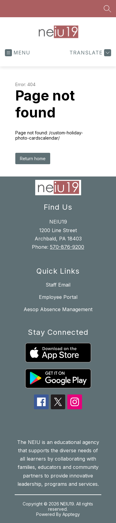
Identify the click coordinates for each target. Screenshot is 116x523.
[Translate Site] (89, 53)
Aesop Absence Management (58, 309)
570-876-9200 (67, 247)
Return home (33, 158)
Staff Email (58, 285)
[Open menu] (17, 53)
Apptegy (71, 514)
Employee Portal (58, 297)
